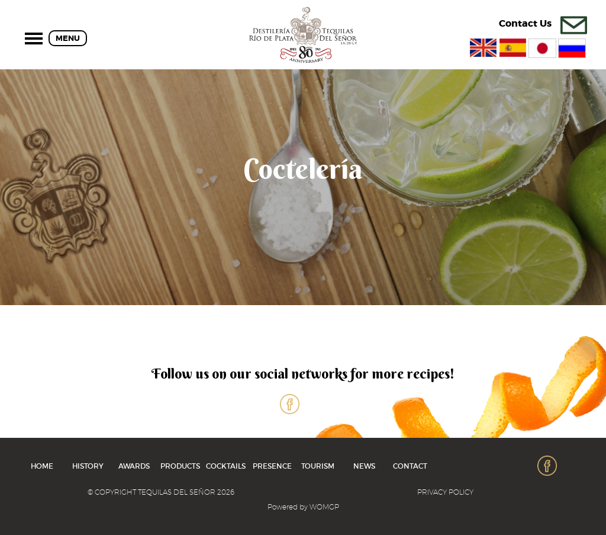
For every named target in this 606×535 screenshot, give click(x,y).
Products (180, 466)
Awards (134, 466)
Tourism (317, 466)
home (42, 466)
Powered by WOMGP (303, 506)
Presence (272, 466)
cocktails (226, 466)
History (88, 466)
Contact (410, 466)
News (364, 466)
